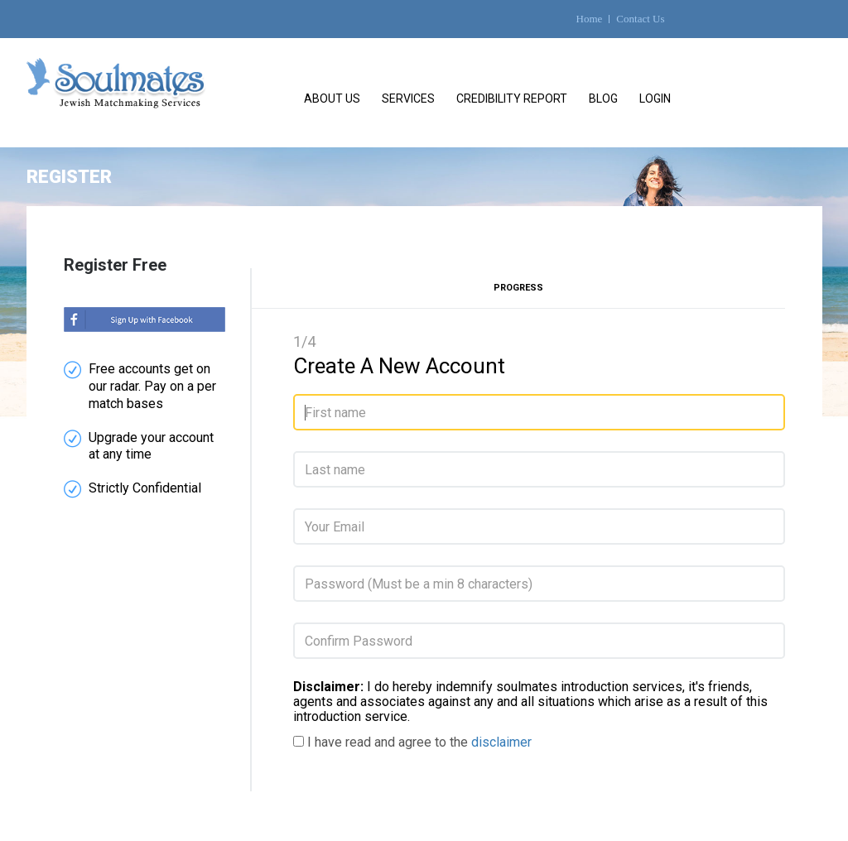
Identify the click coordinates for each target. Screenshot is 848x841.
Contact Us (640, 19)
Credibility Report (511, 98)
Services (408, 98)
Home (589, 19)
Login (655, 98)
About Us (332, 98)
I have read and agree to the (419, 742)
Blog (603, 98)
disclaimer (501, 742)
